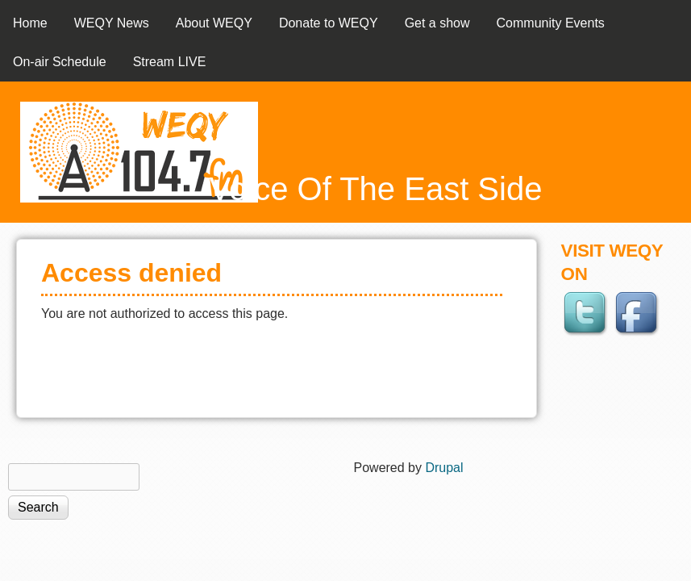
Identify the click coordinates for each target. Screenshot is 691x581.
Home (30, 23)
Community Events (551, 23)
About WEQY (214, 23)
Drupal (444, 467)
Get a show (437, 23)
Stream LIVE (169, 62)
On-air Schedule (59, 62)
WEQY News (111, 23)
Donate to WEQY (328, 23)
